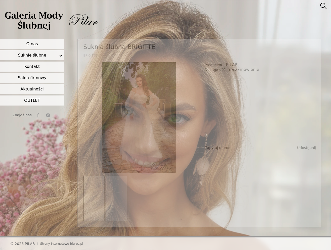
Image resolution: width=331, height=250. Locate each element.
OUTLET (32, 100)
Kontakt (32, 66)
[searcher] (323, 6)
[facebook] (38, 115)
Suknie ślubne (32, 55)
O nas (32, 43)
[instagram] (48, 115)
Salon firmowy (32, 77)
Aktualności (32, 89)
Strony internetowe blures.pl (61, 243)
